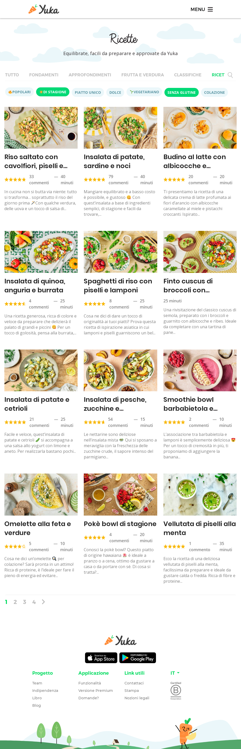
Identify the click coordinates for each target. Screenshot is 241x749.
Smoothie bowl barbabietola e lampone (187, 407)
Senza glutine (181, 92)
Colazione (214, 92)
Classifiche (188, 75)
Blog (36, 703)
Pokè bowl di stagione (119, 522)
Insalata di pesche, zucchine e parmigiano (114, 407)
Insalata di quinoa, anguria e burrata (34, 285)
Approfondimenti (90, 75)
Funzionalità (89, 681)
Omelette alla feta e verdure (36, 526)
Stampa (131, 688)
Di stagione (52, 91)
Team (37, 681)
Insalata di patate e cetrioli (36, 403)
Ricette (221, 75)
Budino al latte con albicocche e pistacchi (193, 165)
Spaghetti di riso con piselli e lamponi (117, 285)
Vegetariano (144, 91)
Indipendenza (45, 688)
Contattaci (134, 681)
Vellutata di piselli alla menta (198, 526)
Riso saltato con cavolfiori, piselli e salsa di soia (32, 165)
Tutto (12, 75)
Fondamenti (43, 75)
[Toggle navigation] (201, 9)
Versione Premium (95, 688)
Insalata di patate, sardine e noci (114, 161)
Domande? (88, 696)
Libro (37, 696)
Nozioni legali (136, 696)
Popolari (19, 91)
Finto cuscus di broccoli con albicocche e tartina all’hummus (196, 293)
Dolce (115, 92)
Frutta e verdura (142, 75)
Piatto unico (88, 92)
